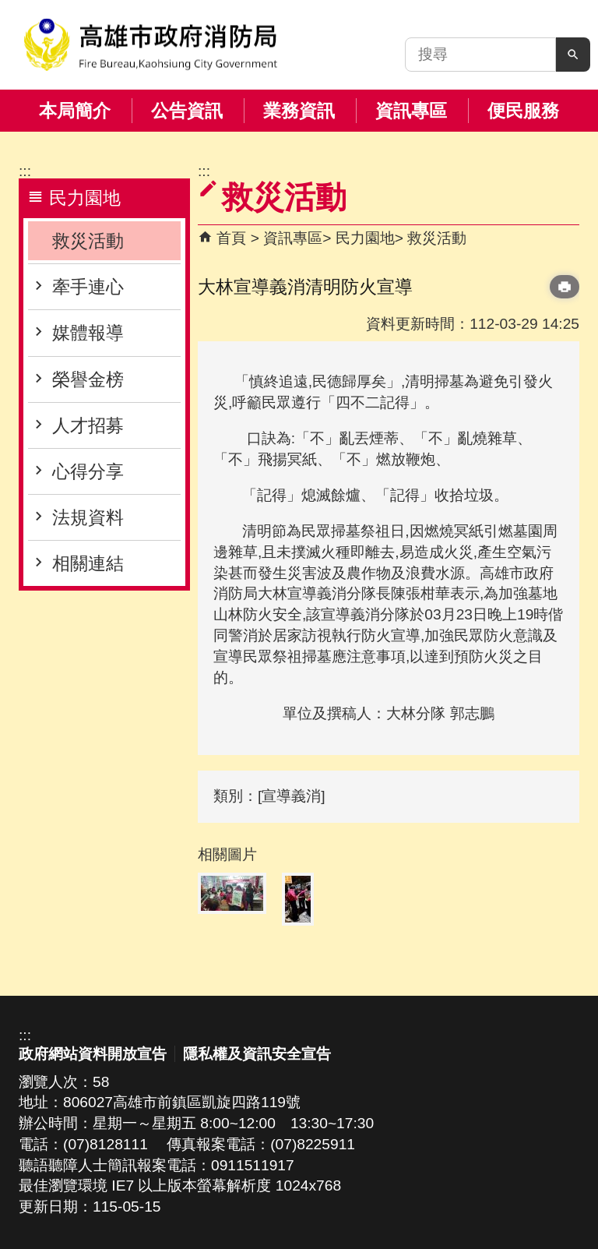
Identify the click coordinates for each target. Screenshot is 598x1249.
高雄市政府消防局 (150, 45)
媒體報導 (88, 333)
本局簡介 (75, 111)
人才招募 (88, 425)
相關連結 (88, 563)
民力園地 (365, 238)
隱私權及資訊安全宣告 (257, 1054)
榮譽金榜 (88, 379)
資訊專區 (411, 111)
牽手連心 (88, 287)
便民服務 (523, 111)
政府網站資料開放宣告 (93, 1054)
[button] (573, 54)
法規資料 (88, 517)
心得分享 (88, 471)
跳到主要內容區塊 (8, 8)
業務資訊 (299, 111)
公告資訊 (187, 111)
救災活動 (88, 241)
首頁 (231, 238)
